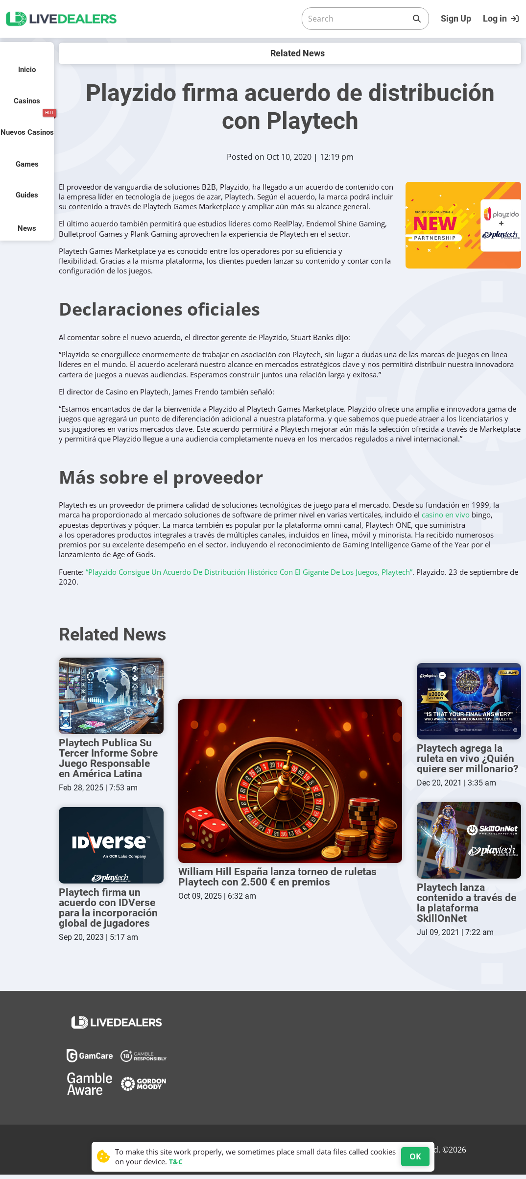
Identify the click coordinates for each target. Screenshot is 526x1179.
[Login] (502, 18)
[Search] (357, 19)
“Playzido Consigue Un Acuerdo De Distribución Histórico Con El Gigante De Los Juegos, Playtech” (249, 572)
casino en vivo (446, 514)
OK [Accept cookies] (415, 1156)
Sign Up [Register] (456, 18)
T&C (176, 1161)
